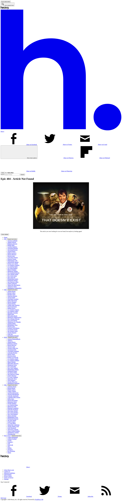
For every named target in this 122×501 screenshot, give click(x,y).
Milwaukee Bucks (12, 316)
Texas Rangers (11, 380)
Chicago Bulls (11, 297)
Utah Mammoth (11, 428)
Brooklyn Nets (11, 294)
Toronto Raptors (11, 332)
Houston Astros (11, 356)
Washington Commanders (14, 288)
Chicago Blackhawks (13, 394)
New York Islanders (12, 412)
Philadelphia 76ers (12, 325)
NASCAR (10, 445)
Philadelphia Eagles (12, 279)
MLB (5, 337)
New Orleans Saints (12, 274)
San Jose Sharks (11, 420)
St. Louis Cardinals (12, 377)
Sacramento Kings (12, 329)
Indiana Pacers (11, 308)
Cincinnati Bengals (12, 248)
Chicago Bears (11, 251)
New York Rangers (12, 414)
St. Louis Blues (11, 423)
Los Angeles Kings (12, 405)
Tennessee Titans (12, 286)
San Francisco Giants (13, 374)
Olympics (10, 449)
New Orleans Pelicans (13, 319)
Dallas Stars (10, 399)
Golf (8, 443)
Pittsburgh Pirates (12, 371)
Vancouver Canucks (12, 429)
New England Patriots (13, 273)
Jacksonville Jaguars (13, 262)
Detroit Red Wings (12, 400)
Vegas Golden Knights (13, 431)
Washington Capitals (13, 432)
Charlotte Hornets (12, 296)
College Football (12, 439)
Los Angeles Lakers (12, 311)
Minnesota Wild (11, 406)
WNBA (9, 448)
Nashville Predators (12, 409)
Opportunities (8, 474)
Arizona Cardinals (12, 240)
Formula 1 (10, 442)
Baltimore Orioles (12, 343)
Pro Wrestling (11, 451)
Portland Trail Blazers (13, 328)
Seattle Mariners (11, 375)
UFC (8, 446)
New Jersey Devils (12, 411)
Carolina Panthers (12, 247)
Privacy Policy (8, 476)
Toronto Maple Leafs (13, 426)
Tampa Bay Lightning (13, 425)
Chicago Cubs (11, 346)
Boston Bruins (11, 388)
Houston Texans (11, 259)
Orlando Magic (11, 323)
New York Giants (12, 276)
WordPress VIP (39, 499)
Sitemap (6, 479)
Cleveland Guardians (13, 351)
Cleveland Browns (12, 250)
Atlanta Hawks (11, 291)
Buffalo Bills (10, 245)
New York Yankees (12, 368)
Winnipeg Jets (11, 434)
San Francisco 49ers (12, 282)
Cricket (9, 440)
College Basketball (12, 437)
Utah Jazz (10, 334)
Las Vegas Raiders (12, 268)
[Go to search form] (7, 4)
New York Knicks (12, 320)
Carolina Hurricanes (12, 393)
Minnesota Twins (12, 365)
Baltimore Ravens (12, 244)
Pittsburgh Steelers (12, 280)
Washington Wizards (13, 335)
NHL (5, 385)
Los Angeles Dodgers (13, 360)
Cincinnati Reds (11, 349)
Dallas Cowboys (11, 253)
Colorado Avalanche (12, 396)
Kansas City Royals (12, 357)
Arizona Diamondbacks (13, 339)
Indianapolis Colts (12, 260)
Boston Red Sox (11, 345)
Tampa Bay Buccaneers (13, 285)
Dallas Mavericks (12, 300)
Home (5, 237)
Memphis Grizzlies (12, 313)
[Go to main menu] (6, 1)
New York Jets (11, 277)
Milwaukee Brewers (12, 363)
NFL (5, 239)
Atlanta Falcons (11, 242)
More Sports (7, 435)
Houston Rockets (12, 306)
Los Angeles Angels (12, 359)
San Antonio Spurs (12, 331)
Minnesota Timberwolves (14, 317)
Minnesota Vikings (12, 271)
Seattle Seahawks (12, 283)
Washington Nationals (13, 383)
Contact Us (7, 471)
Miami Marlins (11, 362)
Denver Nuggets (11, 302)
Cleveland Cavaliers (12, 299)
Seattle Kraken (11, 422)
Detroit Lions (11, 256)
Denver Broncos (11, 254)
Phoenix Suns (11, 326)
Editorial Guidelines (9, 473)
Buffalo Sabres (11, 389)
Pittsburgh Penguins (12, 418)
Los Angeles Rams (12, 266)
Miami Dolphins (11, 269)
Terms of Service (8, 477)
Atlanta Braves (11, 342)
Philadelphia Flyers (12, 417)
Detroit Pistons (11, 303)
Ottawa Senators (11, 415)
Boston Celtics (11, 293)
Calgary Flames (11, 391)
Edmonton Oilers (12, 402)
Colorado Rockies (12, 353)
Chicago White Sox (12, 348)
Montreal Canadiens (12, 408)
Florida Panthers (11, 403)
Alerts (2, 172)
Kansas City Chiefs (12, 263)
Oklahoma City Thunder (14, 322)
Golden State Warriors (13, 305)
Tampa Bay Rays (12, 379)
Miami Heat (10, 314)
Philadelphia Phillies (13, 369)
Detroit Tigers (11, 354)
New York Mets (11, 366)
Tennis (9, 452)
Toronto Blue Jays (12, 382)
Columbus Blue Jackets (13, 397)
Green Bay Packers (12, 257)
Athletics (9, 340)
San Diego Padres (12, 372)
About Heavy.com (9, 470)
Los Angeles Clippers (13, 309)
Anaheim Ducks (11, 386)
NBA (5, 289)
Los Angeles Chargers (13, 265)
